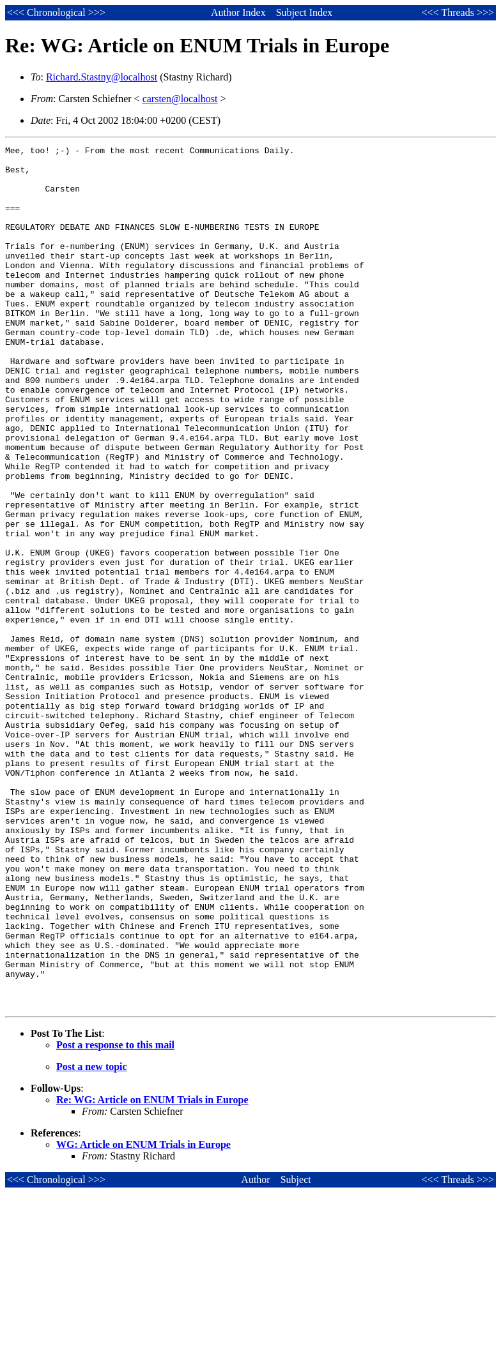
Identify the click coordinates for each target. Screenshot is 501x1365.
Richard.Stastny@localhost (101, 77)
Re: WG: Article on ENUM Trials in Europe (152, 1272)
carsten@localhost (180, 98)
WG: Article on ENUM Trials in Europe (143, 1316)
